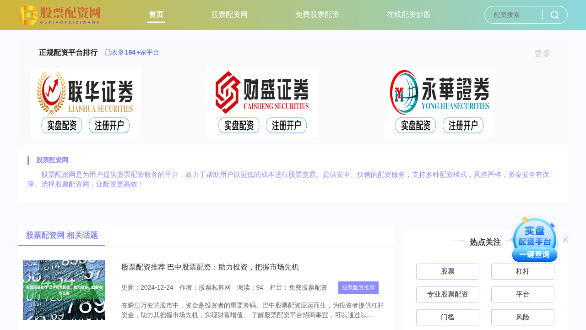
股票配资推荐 (358, 287)
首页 (156, 14)
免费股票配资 (317, 14)
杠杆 (523, 271)
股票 (448, 271)
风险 (523, 317)
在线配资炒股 (409, 14)
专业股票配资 (447, 294)
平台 (523, 294)
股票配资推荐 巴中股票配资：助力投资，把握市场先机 (210, 267)
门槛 (448, 317)
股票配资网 (229, 14)
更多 (546, 53)
